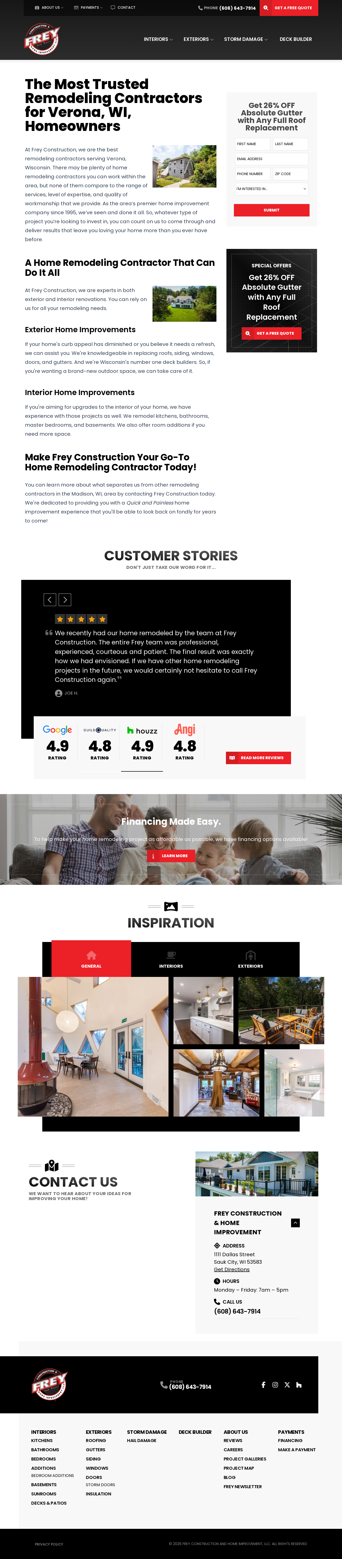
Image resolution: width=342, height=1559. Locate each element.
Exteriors (196, 39)
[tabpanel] (171, 1047)
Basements (44, 1484)
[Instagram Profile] (275, 1385)
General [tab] (91, 959)
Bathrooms (45, 1450)
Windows (97, 1468)
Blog (229, 1477)
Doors (94, 1477)
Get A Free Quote (286, 8)
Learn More (167, 856)
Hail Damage (142, 1440)
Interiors (156, 39)
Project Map (239, 1468)
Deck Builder (296, 39)
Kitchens (41, 1440)
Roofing (96, 1440)
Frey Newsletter (243, 1486)
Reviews (233, 1440)
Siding (93, 1459)
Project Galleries (245, 1459)
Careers (233, 1450)
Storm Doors (100, 1485)
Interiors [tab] (171, 959)
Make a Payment (297, 1450)
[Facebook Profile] (263, 1385)
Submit (272, 210)
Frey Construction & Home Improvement (257, 1223)
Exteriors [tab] (250, 959)
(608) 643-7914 (237, 1311)
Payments (86, 7)
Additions (43, 1468)
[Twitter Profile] (287, 1385)
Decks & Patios (49, 1503)
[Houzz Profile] (299, 1385)
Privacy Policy (49, 1544)
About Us (47, 7)
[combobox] (271, 189)
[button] (100, 771)
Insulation (98, 1494)
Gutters (95, 1450)
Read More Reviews (255, 758)
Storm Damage (243, 39)
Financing (290, 1440)
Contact (123, 7)
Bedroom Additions (52, 1475)
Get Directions (232, 1269)
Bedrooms (43, 1459)
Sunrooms (43, 1494)
